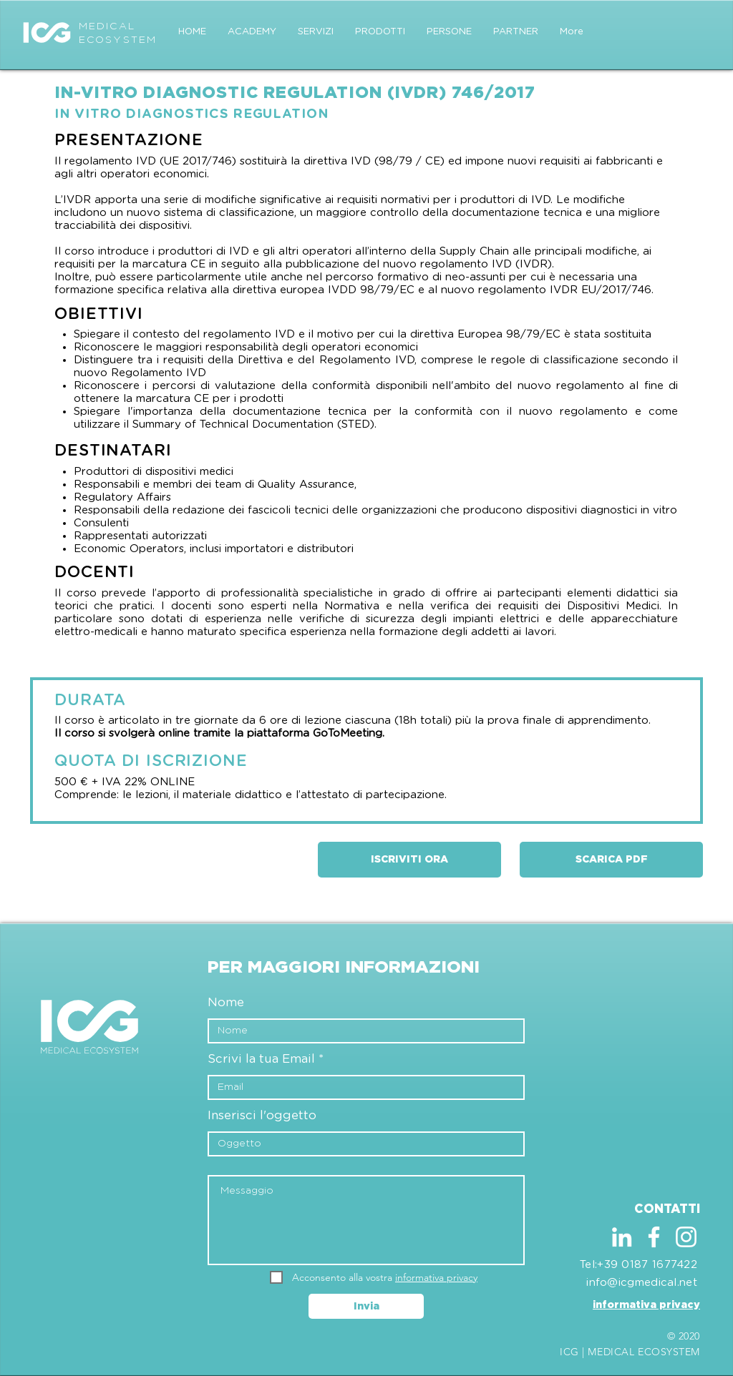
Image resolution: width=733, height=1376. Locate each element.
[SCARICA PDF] (611, 860)
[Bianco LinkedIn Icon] (622, 1237)
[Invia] (366, 1306)
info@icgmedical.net (641, 1282)
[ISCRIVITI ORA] (409, 860)
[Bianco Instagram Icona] (686, 1237)
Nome (226, 1002)
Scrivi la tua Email (261, 1059)
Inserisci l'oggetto (262, 1115)
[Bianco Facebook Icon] (654, 1237)
